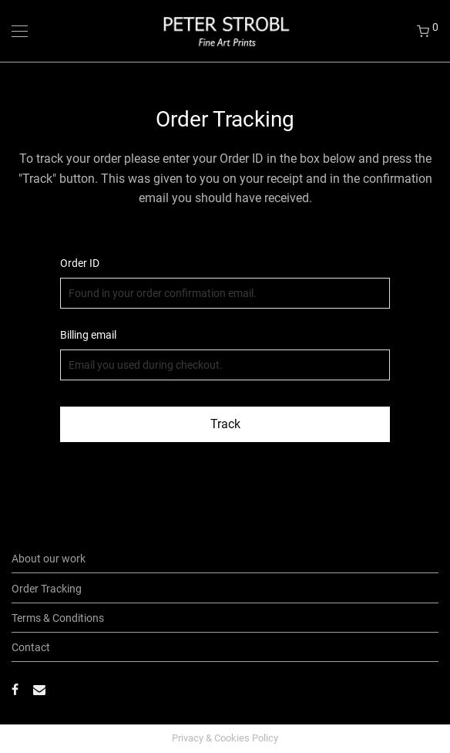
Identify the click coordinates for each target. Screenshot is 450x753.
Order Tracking (47, 588)
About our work (49, 558)
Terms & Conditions (58, 618)
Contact (31, 647)
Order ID (79, 263)
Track (225, 424)
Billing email (88, 335)
